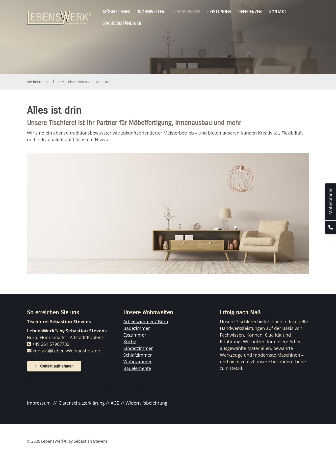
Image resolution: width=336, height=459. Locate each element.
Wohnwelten (151, 12)
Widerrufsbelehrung (146, 403)
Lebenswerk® (186, 12)
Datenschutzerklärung (82, 403)
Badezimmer (136, 328)
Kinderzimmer (138, 348)
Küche (129, 341)
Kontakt (277, 12)
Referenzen (250, 12)
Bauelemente (137, 368)
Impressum (39, 403)
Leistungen (219, 12)
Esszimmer (134, 335)
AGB (115, 403)
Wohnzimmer (137, 362)
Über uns (103, 81)
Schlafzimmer (137, 355)
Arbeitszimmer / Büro (145, 321)
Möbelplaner (116, 12)
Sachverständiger (122, 23)
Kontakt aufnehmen (56, 366)
